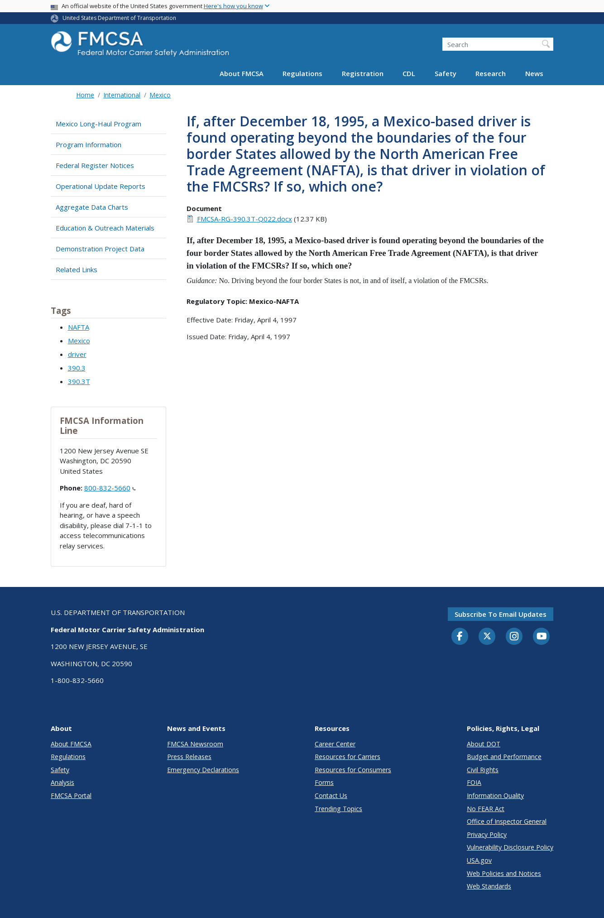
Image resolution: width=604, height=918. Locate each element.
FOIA (474, 782)
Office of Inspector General (506, 821)
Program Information (88, 144)
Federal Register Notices (95, 165)
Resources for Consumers (353, 769)
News (534, 73)
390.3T (79, 381)
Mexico (160, 95)
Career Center (335, 744)
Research (490, 73)
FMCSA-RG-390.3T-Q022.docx (244, 218)
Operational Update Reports (100, 186)
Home (85, 95)
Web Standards (489, 886)
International (121, 95)
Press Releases (189, 756)
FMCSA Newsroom (195, 744)
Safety (445, 73)
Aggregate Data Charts (92, 206)
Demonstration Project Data (100, 248)
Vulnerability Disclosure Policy (510, 847)
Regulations (302, 73)
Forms (324, 782)
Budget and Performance (504, 756)
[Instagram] (514, 637)
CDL (409, 73)
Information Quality (495, 795)
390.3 (77, 367)
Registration (362, 73)
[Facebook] (460, 636)
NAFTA (78, 327)
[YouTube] (541, 636)
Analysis (62, 782)
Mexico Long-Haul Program (98, 123)
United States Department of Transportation (119, 18)
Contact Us (331, 795)
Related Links (76, 269)
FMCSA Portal (71, 795)
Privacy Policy (487, 834)
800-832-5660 (110, 487)
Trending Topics (338, 808)
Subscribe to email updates (500, 614)
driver (77, 354)
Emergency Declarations (203, 769)
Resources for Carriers (347, 756)
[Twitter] (487, 636)
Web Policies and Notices (504, 873)
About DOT (483, 744)
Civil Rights (483, 769)
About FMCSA (242, 73)
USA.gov (479, 860)
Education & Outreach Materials (105, 227)
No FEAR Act (485, 808)
